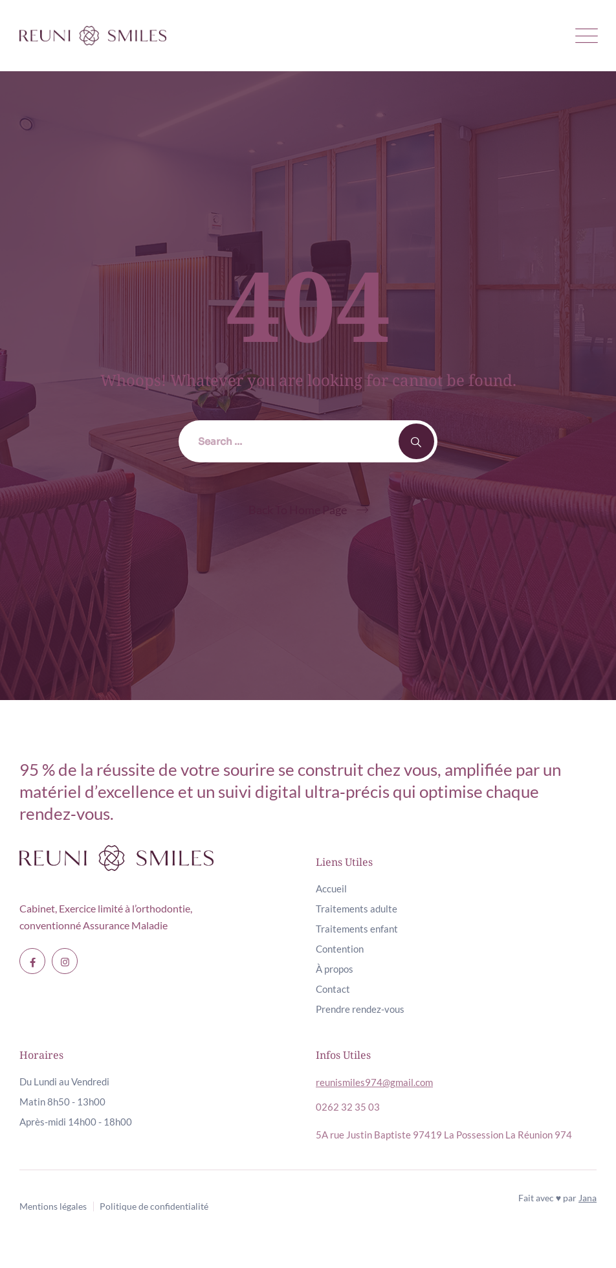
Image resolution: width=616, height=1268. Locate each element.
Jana (587, 1197)
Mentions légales (53, 1206)
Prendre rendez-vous (360, 1009)
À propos (334, 969)
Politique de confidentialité (154, 1206)
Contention (340, 949)
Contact (333, 989)
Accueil (331, 888)
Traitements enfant (357, 928)
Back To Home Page (297, 510)
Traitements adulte (356, 908)
